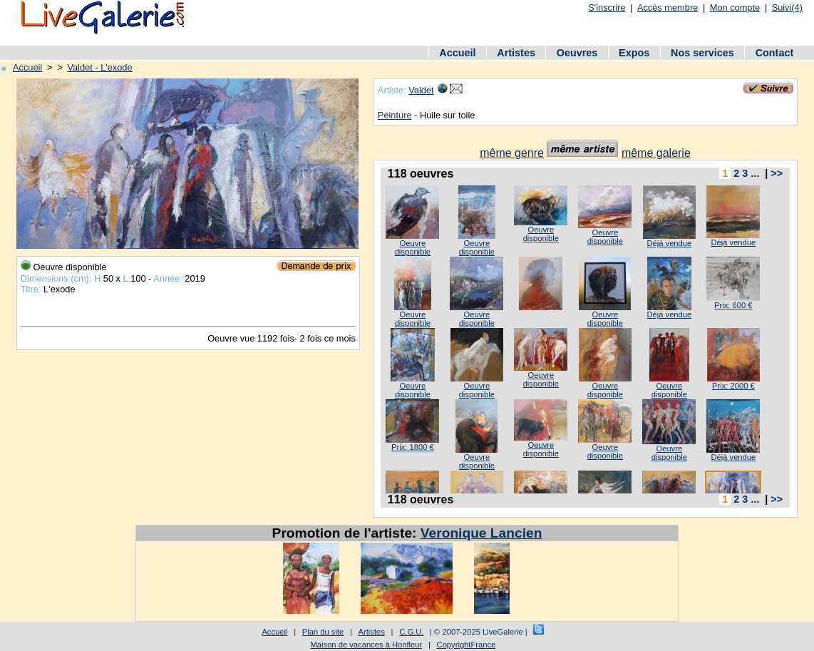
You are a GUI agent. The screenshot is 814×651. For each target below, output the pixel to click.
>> (777, 173)
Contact (775, 52)
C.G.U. (411, 631)
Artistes (516, 52)
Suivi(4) (787, 7)
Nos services (702, 52)
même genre (512, 153)
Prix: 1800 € (412, 447)
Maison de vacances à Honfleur (367, 644)
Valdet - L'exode (99, 67)
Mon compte (735, 7)
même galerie (656, 153)
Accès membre (667, 7)
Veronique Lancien (481, 533)
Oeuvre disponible (413, 247)
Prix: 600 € (733, 305)
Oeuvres (577, 52)
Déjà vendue (668, 243)
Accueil (457, 52)
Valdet (420, 90)
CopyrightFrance (466, 644)
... (755, 173)
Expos (634, 52)
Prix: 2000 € (733, 385)
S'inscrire (606, 7)
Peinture (395, 115)
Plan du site (323, 631)
